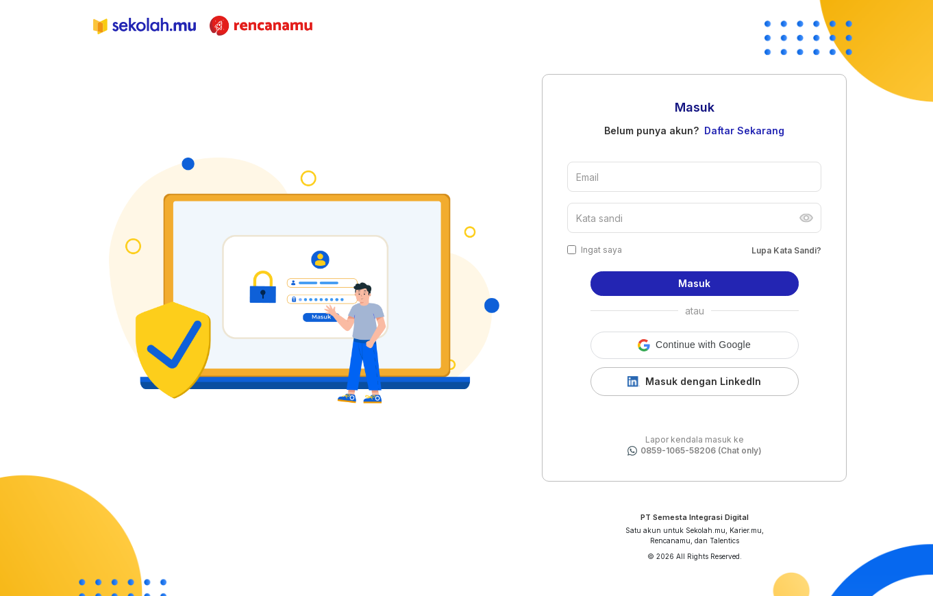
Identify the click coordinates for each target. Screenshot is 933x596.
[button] (694, 345)
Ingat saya (601, 250)
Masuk (694, 283)
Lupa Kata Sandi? (786, 250)
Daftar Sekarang (744, 130)
